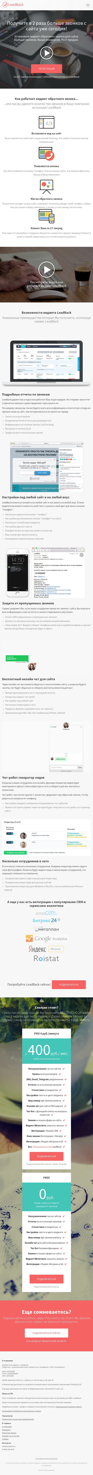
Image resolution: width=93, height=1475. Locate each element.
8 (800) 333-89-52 (8, 1449)
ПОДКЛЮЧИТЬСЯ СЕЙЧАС (46, 1333)
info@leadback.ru (8, 1446)
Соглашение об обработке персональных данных (21, 1411)
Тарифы (5, 1439)
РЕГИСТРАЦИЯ (47, 68)
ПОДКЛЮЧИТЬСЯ (68, 984)
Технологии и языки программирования (18, 1419)
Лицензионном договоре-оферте (69, 1407)
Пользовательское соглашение (46, 1458)
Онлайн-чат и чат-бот (11, 1436)
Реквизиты (6, 1430)
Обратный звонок (9, 1433)
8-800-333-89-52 (58, 1341)
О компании (7, 1426)
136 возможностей (41, 1146)
